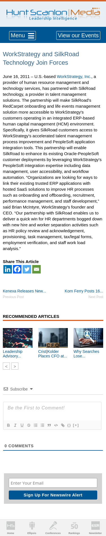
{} (69, 425)
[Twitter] (27, 269)
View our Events (78, 35)
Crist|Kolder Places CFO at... (52, 353)
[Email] (36, 269)
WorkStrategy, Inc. (74, 76)
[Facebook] (17, 269)
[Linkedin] (7, 269)
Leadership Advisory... (12, 353)
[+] (76, 425)
